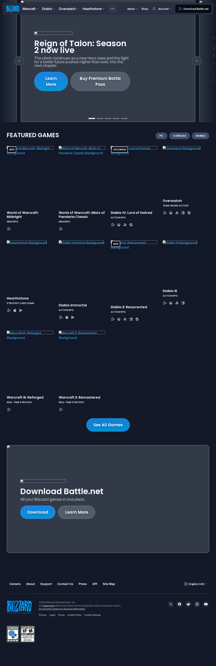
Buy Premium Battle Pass (100, 81)
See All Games (108, 425)
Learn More (51, 81)
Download (37, 512)
